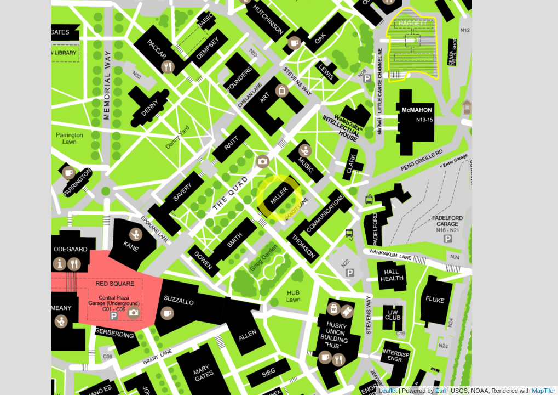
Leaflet (388, 390)
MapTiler (543, 390)
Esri (440, 390)
